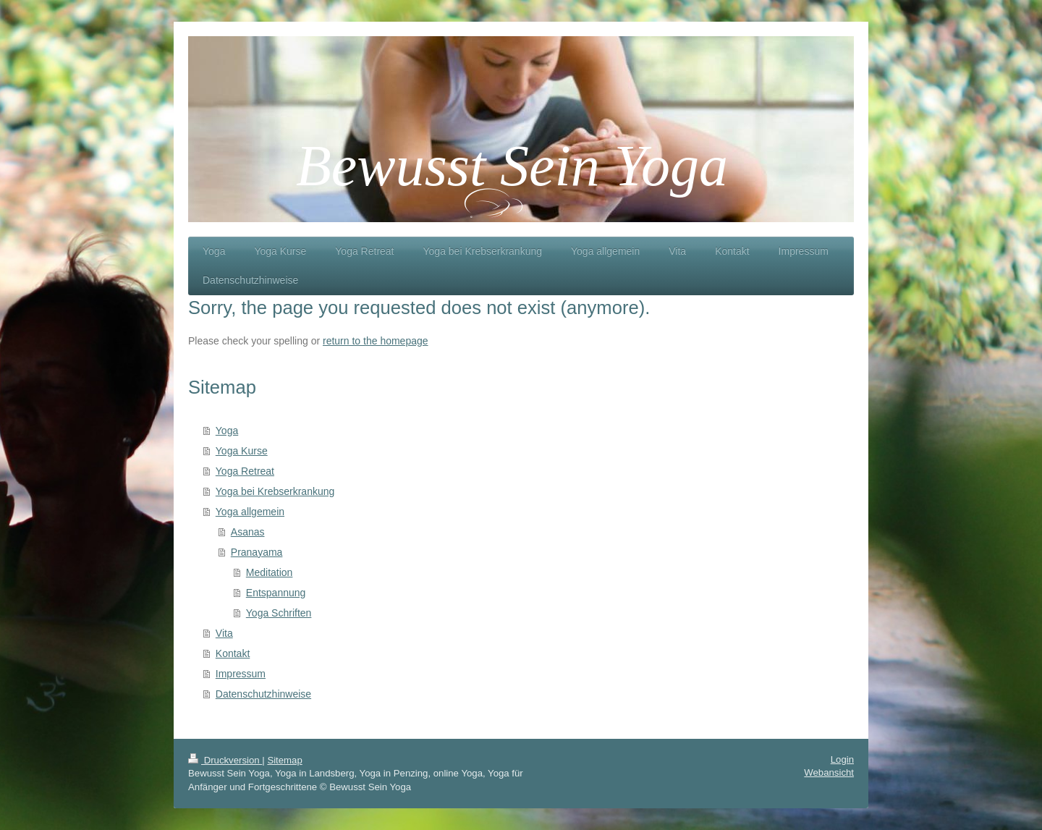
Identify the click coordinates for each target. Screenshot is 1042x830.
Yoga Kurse (242, 451)
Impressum (241, 673)
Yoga (227, 430)
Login (842, 759)
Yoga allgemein (250, 511)
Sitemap (284, 760)
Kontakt (233, 653)
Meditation (269, 572)
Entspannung (276, 592)
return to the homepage (375, 341)
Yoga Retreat (245, 471)
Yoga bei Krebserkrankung (275, 491)
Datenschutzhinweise (263, 694)
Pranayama (257, 552)
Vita (224, 633)
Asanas (248, 532)
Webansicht (829, 772)
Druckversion (225, 760)
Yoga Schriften (279, 613)
